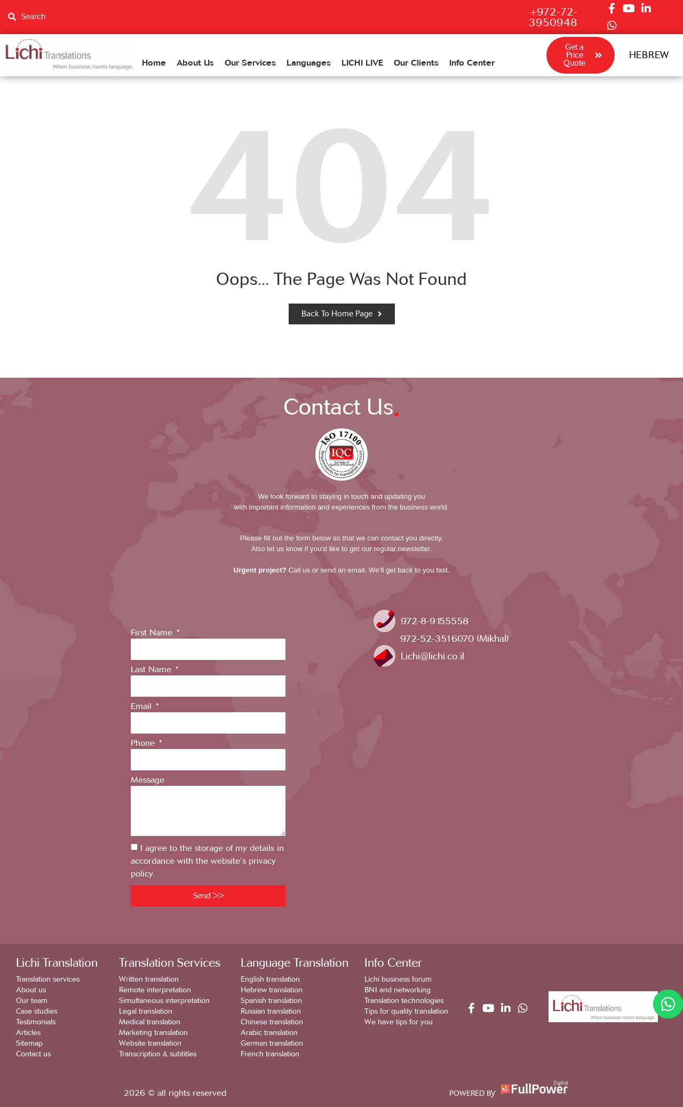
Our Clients (416, 62)
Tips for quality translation (406, 1011)
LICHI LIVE (362, 62)
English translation (270, 979)
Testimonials (35, 1021)
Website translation (150, 1043)
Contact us (33, 1053)
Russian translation (271, 1011)
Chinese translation (272, 1021)
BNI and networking (397, 989)
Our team (31, 1000)
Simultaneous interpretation (164, 1000)
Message (147, 780)
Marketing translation (153, 1032)
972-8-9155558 (434, 621)
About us (31, 989)
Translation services (48, 979)
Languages (309, 62)
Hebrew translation (272, 989)
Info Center (472, 62)
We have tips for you (398, 1021)
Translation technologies (403, 1000)
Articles (28, 1032)
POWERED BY (472, 1093)
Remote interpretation (155, 989)
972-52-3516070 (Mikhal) (454, 638)
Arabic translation (269, 1032)
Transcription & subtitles (157, 1053)
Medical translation (149, 1021)
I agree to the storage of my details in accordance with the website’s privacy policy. (207, 861)
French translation (270, 1053)
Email (142, 706)
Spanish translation (271, 1000)
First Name (153, 633)
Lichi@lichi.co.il (432, 656)
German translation (272, 1043)
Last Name (152, 669)
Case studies (36, 1011)
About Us (195, 62)
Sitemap (29, 1043)
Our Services (250, 62)
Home (154, 62)
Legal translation (145, 1011)
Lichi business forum (398, 979)
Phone (144, 743)
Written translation (149, 979)
